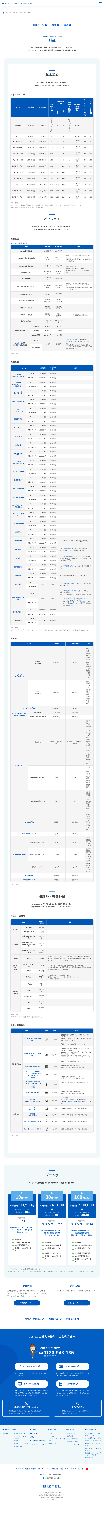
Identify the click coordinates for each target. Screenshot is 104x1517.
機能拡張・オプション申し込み (93, 1438)
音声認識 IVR (18, 567)
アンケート (18, 437)
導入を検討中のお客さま (38, 1434)
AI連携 (18, 558)
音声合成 (18, 445)
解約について (89, 1451)
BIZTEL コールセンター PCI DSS (20, 1430)
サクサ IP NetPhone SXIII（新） (32, 1048)
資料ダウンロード (27, 1360)
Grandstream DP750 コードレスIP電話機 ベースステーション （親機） (33, 1067)
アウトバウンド (18, 612)
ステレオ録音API (18, 489)
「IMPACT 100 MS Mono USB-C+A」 (73, 1094)
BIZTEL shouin (18, 1439)
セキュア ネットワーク (19, 675)
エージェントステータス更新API (18, 506)
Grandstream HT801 (33, 1085)
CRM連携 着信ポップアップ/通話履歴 (18, 384)
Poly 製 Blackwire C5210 (32, 1122)
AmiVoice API (70, 600)
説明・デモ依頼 (27, 1377)
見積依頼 (67, 1377)
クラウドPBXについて (37, 1438)
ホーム (5, 1423)
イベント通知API (18, 497)
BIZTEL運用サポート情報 (92, 1431)
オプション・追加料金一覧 (93, 1434)
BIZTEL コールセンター (19, 13)
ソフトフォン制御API (18, 515)
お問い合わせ (68, 1360)
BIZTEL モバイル (18, 1434)
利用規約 (33, 1462)
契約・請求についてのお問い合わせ (93, 1442)
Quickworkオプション (18, 598)
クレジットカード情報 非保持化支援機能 (19, 713)
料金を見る (71, 1312)
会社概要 (27, 1462)
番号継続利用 (29, 868)
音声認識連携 (18, 541)
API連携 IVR (18, 454)
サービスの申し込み (73, 1437)
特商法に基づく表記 (57, 1462)
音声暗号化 (18, 532)
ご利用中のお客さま (90, 1423)
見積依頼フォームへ (26, 1296)
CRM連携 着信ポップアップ (18, 376)
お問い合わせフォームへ (76, 1296)
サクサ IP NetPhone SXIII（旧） (32, 1032)
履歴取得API (18, 480)
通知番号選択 (18, 419)
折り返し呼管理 (17, 345)
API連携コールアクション (72, 584)
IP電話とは (52, 1437)
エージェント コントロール (18, 393)
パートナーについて (70, 1462)
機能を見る (53, 1312)
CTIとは (51, 1429)
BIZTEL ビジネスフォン (20, 1437)
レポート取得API (18, 524)
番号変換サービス (29, 873)
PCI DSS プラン (29, 815)
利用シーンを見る (33, 1312)
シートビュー (18, 428)
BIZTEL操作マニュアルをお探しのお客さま (92, 1427)
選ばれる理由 (34, 1426)
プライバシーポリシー (44, 1462)
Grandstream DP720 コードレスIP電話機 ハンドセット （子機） (33, 1077)
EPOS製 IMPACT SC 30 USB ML (33, 1093)
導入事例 (33, 1423)
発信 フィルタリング (18, 410)
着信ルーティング (18, 402)
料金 (66, 25)
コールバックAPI (18, 471)
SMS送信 (18, 576)
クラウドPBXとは (54, 1426)
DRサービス (19, 761)
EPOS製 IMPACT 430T (32, 1101)
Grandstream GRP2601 (33, 1059)
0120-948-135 (58, 1346)
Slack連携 (18, 584)
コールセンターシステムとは (57, 1433)
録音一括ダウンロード (29, 827)
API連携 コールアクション (18, 463)
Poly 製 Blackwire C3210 (32, 1115)
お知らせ (5, 1426)
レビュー (33, 1430)
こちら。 (60, 972)
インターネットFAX (19, 847)
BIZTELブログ (52, 1423)
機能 (54, 25)
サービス (8, 13)
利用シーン (38, 25)
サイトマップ (19, 1462)
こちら (76, 576)
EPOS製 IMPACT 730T (32, 1108)
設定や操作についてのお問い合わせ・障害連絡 (93, 1447)
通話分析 (18, 550)
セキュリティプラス (29, 706)
